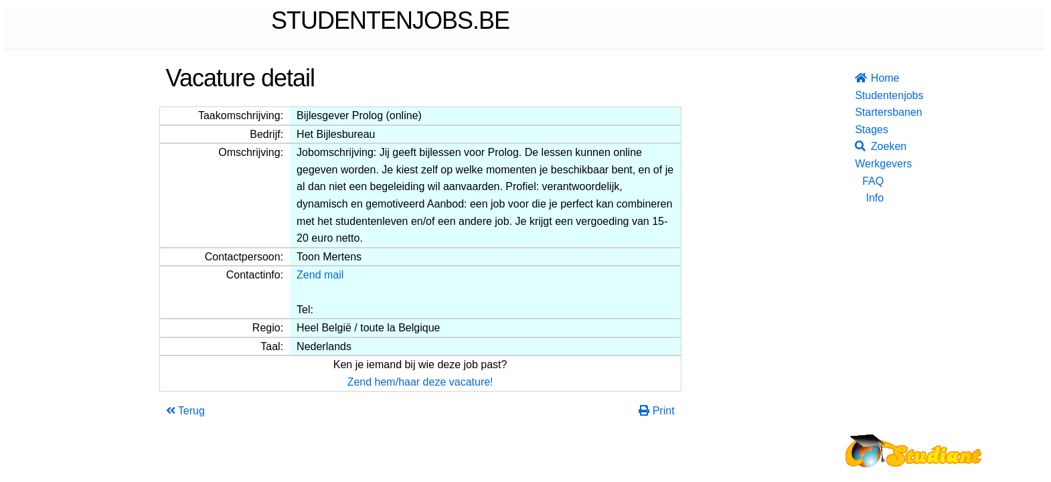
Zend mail (320, 274)
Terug (185, 410)
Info (875, 198)
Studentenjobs (869, 95)
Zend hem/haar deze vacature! (420, 382)
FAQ (873, 181)
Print (656, 410)
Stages (869, 129)
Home (869, 78)
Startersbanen (869, 112)
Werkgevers (869, 163)
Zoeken (869, 146)
